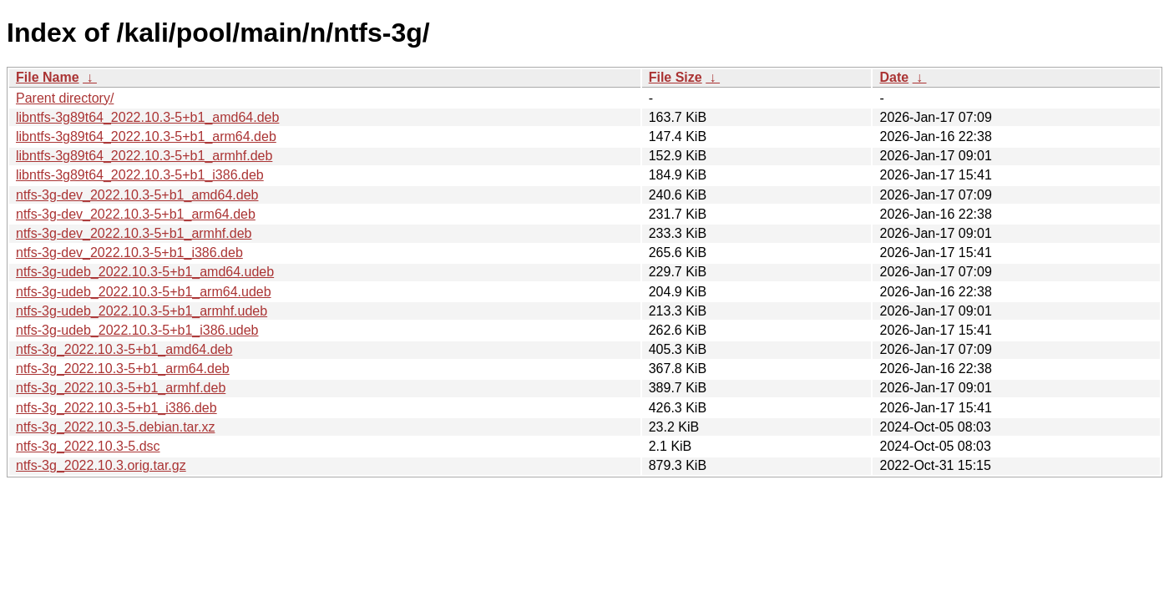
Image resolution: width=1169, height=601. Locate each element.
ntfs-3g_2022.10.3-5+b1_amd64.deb (124, 349)
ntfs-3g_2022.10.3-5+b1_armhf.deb (120, 388)
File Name (47, 77)
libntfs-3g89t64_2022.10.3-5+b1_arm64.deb (146, 136)
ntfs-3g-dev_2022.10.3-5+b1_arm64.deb (136, 214)
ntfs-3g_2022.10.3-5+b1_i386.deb (116, 408)
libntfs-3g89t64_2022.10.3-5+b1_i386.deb (140, 175)
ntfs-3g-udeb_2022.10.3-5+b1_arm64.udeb (143, 292)
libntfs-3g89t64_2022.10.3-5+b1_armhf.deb (144, 156)
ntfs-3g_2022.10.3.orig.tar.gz (101, 465)
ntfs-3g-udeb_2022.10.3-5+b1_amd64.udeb (145, 272)
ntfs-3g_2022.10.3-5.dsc (88, 446)
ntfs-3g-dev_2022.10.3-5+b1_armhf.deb (133, 233)
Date (893, 77)
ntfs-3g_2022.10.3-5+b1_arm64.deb (123, 368)
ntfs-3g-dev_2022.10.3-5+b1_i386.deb (129, 252)
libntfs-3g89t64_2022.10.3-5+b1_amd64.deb (147, 117)
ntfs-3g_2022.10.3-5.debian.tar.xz (115, 427)
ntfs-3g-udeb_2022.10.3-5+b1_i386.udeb (137, 330)
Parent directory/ (65, 98)
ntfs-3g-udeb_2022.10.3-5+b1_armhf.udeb (141, 311)
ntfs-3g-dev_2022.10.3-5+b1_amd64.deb (137, 195)
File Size (675, 77)
